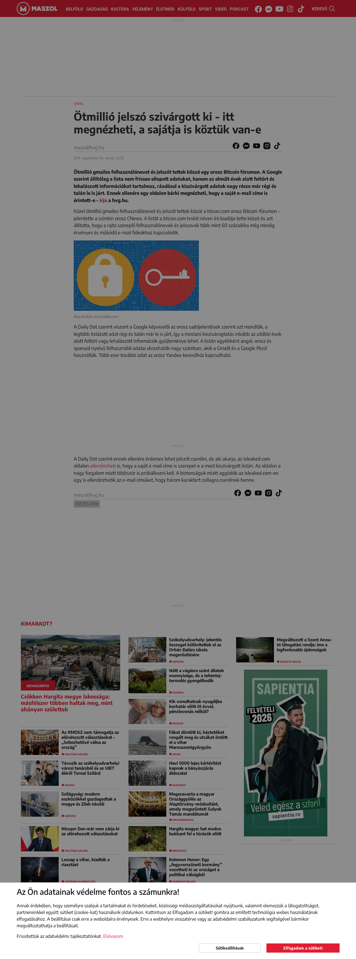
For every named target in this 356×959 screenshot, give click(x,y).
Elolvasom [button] (113, 936)
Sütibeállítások (230, 948)
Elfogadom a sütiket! (303, 948)
